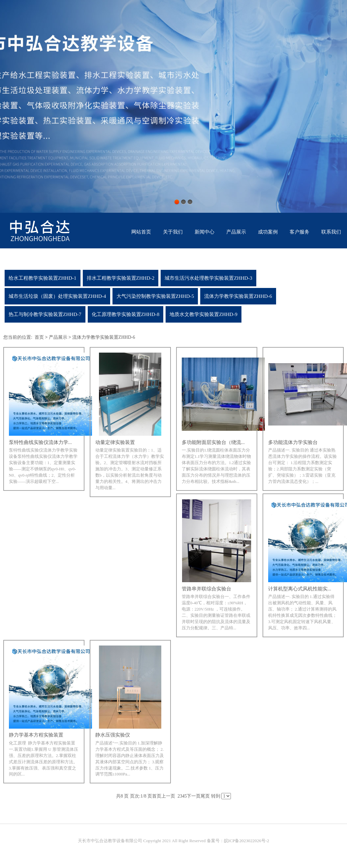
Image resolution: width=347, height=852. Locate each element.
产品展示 (236, 232)
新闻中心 (204, 232)
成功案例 (268, 232)
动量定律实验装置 (115, 442)
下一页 (194, 796)
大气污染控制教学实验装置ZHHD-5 (155, 296)
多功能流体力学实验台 (293, 442)
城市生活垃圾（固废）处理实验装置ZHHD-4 (57, 296)
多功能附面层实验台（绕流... (213, 442)
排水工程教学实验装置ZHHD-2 (121, 278)
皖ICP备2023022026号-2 (246, 843)
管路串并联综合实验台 (206, 588)
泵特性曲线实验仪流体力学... (40, 442)
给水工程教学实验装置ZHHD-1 (43, 278)
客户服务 (299, 232)
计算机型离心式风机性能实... (299, 588)
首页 (39, 337)
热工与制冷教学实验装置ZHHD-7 (45, 314)
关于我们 (173, 232)
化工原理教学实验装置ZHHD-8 (126, 314)
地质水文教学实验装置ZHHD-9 (203, 314)
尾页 (205, 796)
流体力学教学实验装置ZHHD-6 (238, 296)
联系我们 (331, 232)
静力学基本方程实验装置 (36, 735)
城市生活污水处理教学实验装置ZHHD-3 (208, 278)
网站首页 (141, 232)
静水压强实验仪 (112, 735)
